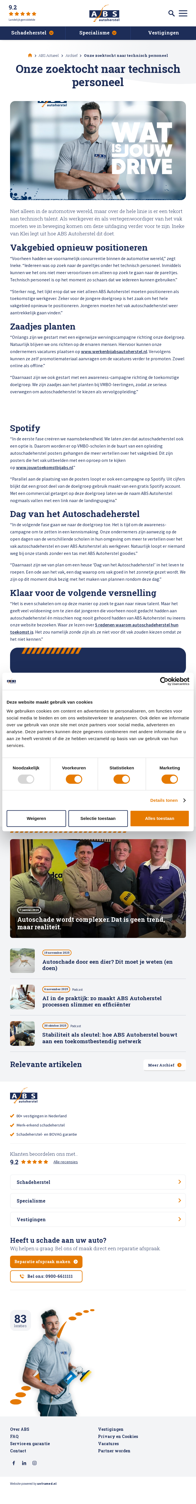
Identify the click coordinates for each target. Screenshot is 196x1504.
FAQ (14, 1450)
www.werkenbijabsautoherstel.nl (114, 351)
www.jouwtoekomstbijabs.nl (44, 467)
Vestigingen (111, 1443)
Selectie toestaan (98, 818)
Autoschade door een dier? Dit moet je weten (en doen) (107, 966)
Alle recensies (65, 1163)
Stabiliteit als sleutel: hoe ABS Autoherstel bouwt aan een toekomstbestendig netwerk (109, 1039)
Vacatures (108, 1457)
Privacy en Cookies (118, 1450)
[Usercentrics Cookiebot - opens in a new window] (164, 681)
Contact (18, 1464)
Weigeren (36, 818)
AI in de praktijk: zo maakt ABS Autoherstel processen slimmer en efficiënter (102, 1003)
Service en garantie (30, 1457)
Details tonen (164, 800)
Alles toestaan (159, 818)
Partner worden (114, 1464)
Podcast (85, 991)
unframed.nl (47, 1498)
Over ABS (19, 1443)
